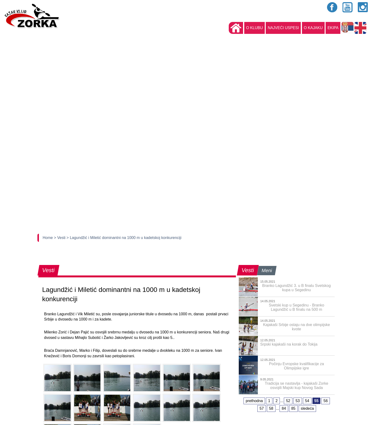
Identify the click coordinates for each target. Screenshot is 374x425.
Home (48, 238)
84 (284, 408)
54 (307, 401)
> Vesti (60, 238)
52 (288, 401)
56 (325, 401)
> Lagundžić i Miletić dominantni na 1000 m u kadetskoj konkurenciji (124, 238)
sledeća (307, 408)
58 (271, 408)
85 (293, 408)
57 (262, 408)
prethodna (254, 401)
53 (298, 401)
